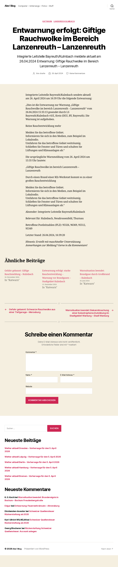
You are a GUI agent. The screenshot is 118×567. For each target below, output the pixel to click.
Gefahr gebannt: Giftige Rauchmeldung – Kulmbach (18, 274)
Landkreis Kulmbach (65, 22)
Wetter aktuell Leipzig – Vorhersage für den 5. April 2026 (33, 468)
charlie (41, 74)
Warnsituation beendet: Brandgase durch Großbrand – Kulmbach (93, 274)
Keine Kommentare (78, 74)
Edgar (8, 517)
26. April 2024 (57, 74)
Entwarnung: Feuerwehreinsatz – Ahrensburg (37, 517)
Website (29, 398)
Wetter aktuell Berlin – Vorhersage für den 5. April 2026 (32, 474)
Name (29, 387)
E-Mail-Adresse (67, 387)
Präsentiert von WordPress (37, 560)
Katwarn (47, 22)
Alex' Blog (11, 5)
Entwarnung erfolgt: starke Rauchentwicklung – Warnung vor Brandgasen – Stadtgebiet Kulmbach (56, 278)
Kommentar (31, 364)
